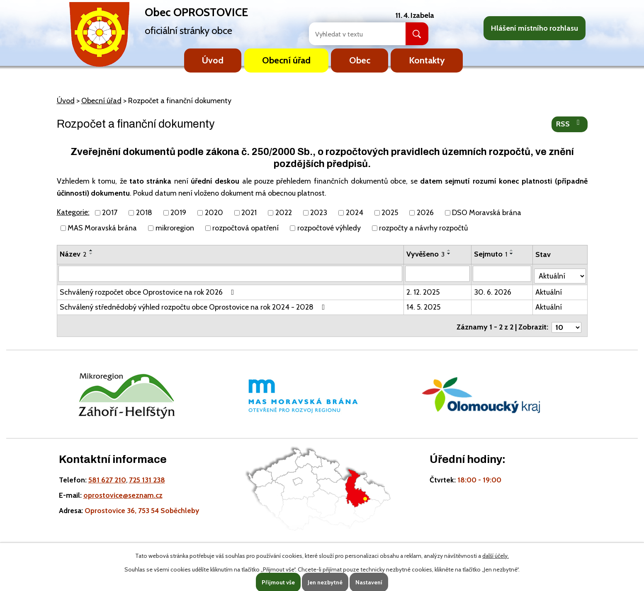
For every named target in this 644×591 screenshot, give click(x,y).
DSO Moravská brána (486, 212)
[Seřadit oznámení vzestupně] (91, 250)
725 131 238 (147, 474)
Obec (359, 60)
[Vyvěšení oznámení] (438, 273)
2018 (144, 212)
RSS (569, 123)
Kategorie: (73, 212)
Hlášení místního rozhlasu (534, 28)
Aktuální (549, 290)
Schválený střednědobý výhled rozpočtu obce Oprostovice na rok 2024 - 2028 (194, 305)
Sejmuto (491, 254)
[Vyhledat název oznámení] (230, 273)
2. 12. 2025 (423, 290)
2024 (354, 212)
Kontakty (427, 60)
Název (73, 254)
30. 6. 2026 (493, 290)
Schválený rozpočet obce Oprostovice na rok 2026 (149, 290)
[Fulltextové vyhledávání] (348, 33)
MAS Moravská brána (102, 228)
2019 (178, 212)
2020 (214, 212)
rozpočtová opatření (245, 228)
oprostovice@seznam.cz (123, 489)
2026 (425, 212)
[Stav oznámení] (560, 273)
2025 (390, 212)
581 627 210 (107, 474)
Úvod (213, 60)
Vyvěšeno (426, 254)
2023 (318, 212)
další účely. (495, 556)
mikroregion (175, 228)
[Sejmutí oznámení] (503, 273)
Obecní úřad (286, 60)
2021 (249, 212)
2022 (283, 212)
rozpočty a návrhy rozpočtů (423, 228)
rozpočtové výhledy (329, 228)
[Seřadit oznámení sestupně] (91, 253)
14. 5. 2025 (424, 305)
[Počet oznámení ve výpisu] (566, 322)
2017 (109, 212)
